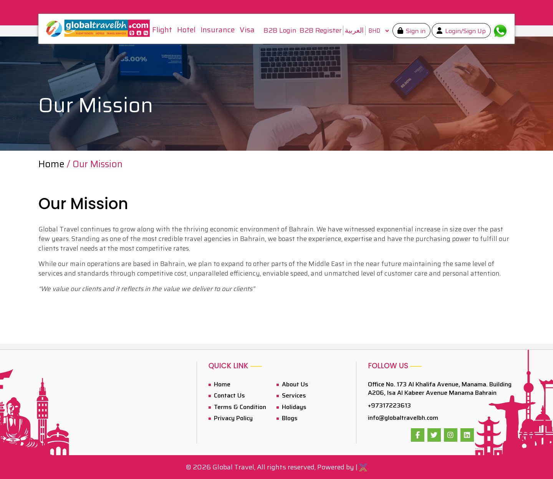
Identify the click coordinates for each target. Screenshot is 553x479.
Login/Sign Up (465, 31)
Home (52, 164)
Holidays (293, 407)
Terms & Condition (239, 407)
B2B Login (279, 30)
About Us (294, 384)
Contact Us (228, 395)
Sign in (415, 31)
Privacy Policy (232, 418)
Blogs (289, 418)
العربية (354, 30)
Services (293, 395)
